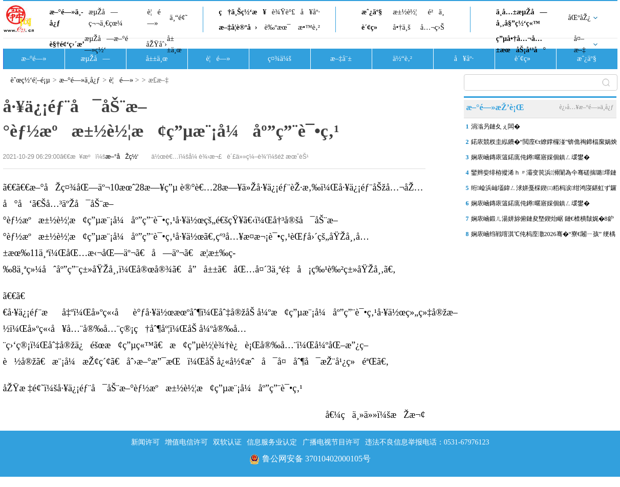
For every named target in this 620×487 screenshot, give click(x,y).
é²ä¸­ (435, 12)
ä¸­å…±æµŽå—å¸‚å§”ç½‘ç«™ (521, 17)
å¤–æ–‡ (580, 44)
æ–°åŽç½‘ (122, 156)
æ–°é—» (33, 58)
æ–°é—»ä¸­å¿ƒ (66, 17)
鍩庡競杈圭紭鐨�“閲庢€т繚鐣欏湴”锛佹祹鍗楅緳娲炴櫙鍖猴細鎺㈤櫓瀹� (544, 144)
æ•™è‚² (309, 27)
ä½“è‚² (402, 58)
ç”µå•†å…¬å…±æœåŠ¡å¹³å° (521, 44)
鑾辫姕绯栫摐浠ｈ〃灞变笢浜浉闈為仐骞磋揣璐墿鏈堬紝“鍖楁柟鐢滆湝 (544, 174)
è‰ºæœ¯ (278, 27)
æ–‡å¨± (341, 58)
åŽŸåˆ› (156, 44)
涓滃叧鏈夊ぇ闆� (495, 126)
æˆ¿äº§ (371, 12)
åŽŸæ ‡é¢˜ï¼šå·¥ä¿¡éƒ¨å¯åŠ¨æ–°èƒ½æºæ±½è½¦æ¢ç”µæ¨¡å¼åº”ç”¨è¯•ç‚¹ (153, 388)
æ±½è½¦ (405, 12)
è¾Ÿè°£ (283, 12)
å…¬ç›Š (432, 27)
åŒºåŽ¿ (579, 18)
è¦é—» (154, 17)
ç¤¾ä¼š (279, 58)
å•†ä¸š (401, 27)
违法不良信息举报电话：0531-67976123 (427, 442)
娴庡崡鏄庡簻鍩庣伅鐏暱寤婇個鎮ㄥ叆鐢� (530, 157)
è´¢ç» (372, 27)
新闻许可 (145, 442)
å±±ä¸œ (174, 44)
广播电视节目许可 (331, 442)
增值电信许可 (186, 442)
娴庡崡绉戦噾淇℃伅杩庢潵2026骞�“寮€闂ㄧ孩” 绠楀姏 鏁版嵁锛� (543, 236)
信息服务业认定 (272, 442)
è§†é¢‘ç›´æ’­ (67, 44)
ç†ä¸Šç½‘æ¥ (242, 12)
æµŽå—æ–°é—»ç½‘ (106, 44)
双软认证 (227, 442)
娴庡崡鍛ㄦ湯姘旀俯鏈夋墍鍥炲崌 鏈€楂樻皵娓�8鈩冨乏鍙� (542, 220)
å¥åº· (310, 12)
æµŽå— (95, 58)
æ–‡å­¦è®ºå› (238, 27)
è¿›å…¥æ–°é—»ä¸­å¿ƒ (586, 107)
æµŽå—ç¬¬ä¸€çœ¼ (106, 17)
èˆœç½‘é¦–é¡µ (30, 80)
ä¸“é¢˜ (178, 18)
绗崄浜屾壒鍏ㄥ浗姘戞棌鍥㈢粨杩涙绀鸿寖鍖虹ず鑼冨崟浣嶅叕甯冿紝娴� (544, 190)
